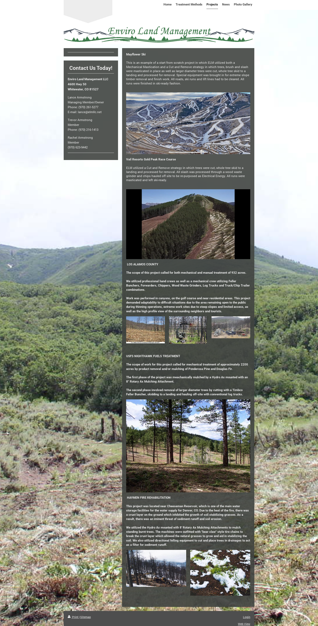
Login (246, 617)
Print (73, 617)
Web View (244, 624)
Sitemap (85, 617)
